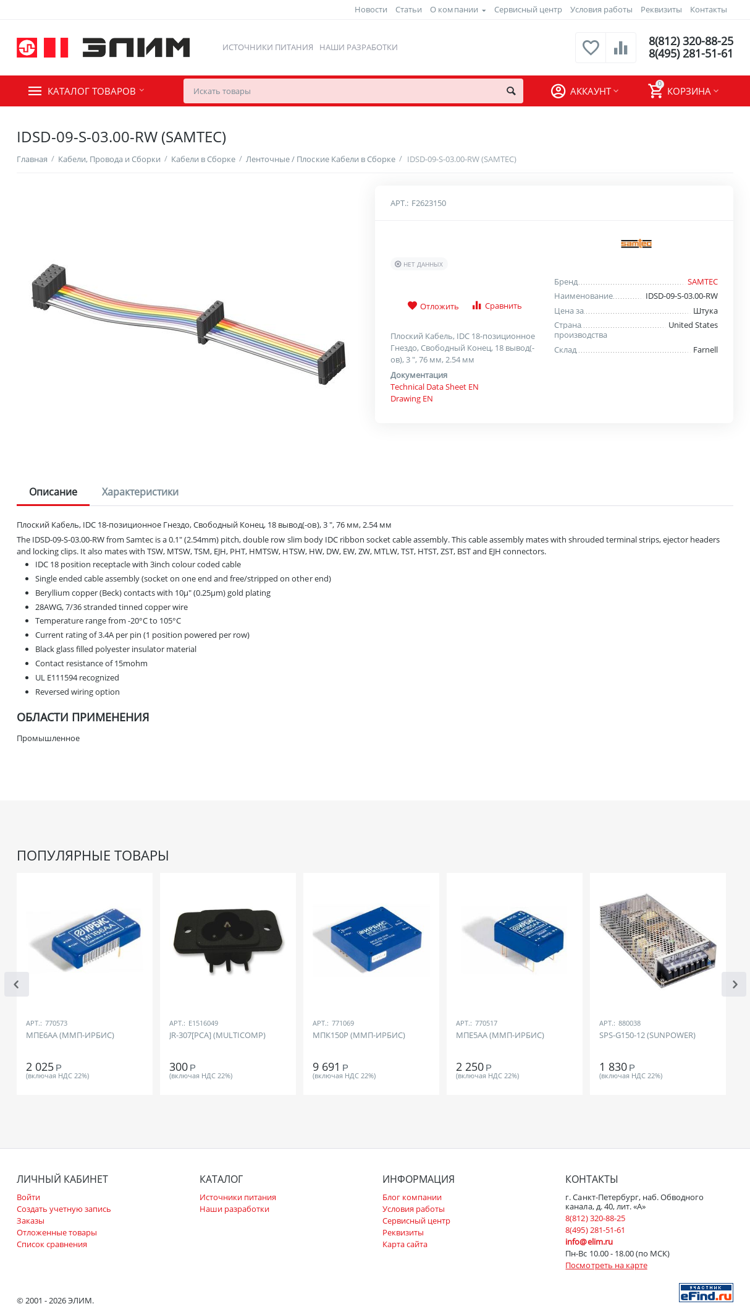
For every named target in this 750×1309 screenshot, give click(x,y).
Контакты (708, 9)
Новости (371, 9)
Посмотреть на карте (606, 1265)
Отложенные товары (57, 1232)
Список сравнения (52, 1244)
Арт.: (399, 202)
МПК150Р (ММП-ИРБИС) (359, 1036)
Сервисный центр (528, 9)
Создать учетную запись (64, 1208)
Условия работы (601, 9)
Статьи (408, 9)
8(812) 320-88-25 (691, 41)
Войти (28, 1197)
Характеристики (140, 492)
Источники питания (267, 47)
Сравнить (496, 305)
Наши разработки (358, 47)
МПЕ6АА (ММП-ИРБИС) (70, 1036)
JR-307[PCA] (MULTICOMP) (217, 1036)
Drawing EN (411, 398)
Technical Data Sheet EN (434, 386)
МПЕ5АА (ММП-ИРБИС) (500, 1036)
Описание (53, 492)
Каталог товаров (92, 91)
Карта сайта (405, 1244)
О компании (454, 9)
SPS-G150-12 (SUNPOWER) (647, 1036)
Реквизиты (661, 9)
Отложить (433, 306)
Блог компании (412, 1197)
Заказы (30, 1220)
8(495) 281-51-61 (691, 54)
